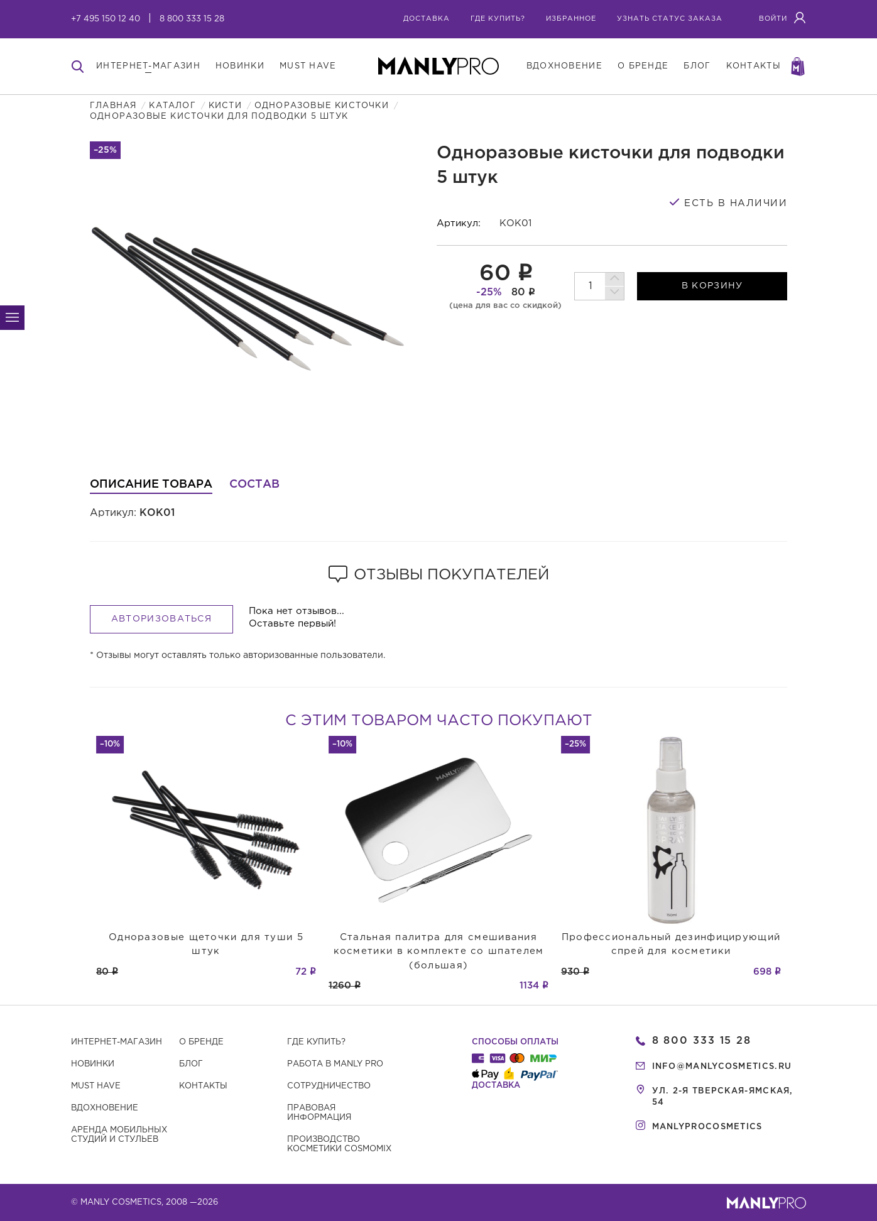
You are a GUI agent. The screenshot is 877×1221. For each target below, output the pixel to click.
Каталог (172, 105)
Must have (96, 1086)
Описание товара (151, 484)
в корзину (712, 286)
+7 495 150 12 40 (105, 19)
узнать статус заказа (669, 19)
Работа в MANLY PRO (335, 1064)
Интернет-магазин (116, 1042)
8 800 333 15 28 (192, 19)
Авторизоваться (161, 619)
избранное (571, 19)
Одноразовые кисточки (321, 105)
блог (697, 66)
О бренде (201, 1042)
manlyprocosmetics (707, 1127)
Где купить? (316, 1042)
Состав (254, 484)
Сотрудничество (329, 1086)
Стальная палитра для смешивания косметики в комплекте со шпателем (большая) (439, 951)
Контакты (203, 1086)
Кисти (225, 105)
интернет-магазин (148, 66)
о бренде (643, 66)
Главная (113, 105)
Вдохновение (104, 1108)
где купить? (498, 19)
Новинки (92, 1064)
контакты (753, 66)
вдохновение (564, 66)
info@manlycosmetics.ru (722, 1066)
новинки (239, 66)
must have (308, 66)
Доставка (426, 19)
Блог (191, 1064)
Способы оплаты (515, 1042)
